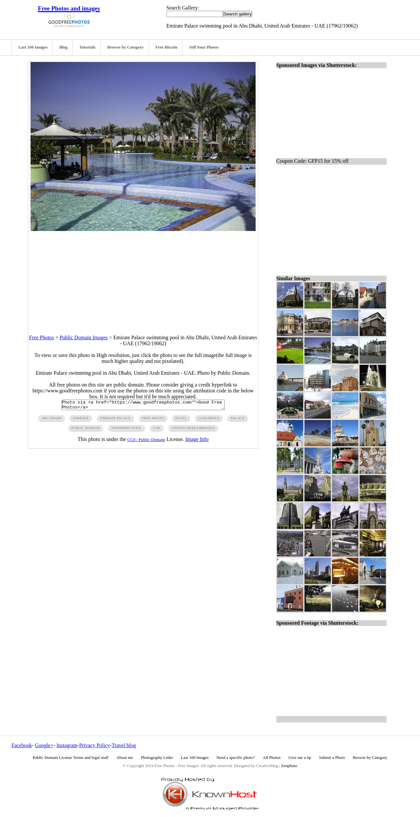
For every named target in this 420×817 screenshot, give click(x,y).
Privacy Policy (94, 745)
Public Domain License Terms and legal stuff (71, 757)
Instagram (66, 745)
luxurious (209, 420)
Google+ (44, 745)
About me (124, 757)
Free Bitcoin (167, 47)
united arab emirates (193, 430)
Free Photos (41, 337)
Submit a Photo (332, 757)
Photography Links (157, 757)
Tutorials (87, 47)
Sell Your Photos (204, 47)
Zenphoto (289, 766)
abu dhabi (51, 420)
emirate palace (115, 420)
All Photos (272, 757)
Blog (63, 47)
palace (237, 420)
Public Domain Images (84, 337)
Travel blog (124, 745)
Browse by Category (125, 47)
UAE (156, 430)
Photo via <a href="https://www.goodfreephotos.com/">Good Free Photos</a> (143, 406)
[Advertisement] (143, 277)
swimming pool (126, 430)
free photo (153, 420)
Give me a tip (299, 757)
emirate (81, 420)
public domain (85, 430)
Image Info (197, 441)
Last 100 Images (33, 47)
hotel (181, 420)
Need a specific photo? (236, 757)
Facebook (21, 745)
